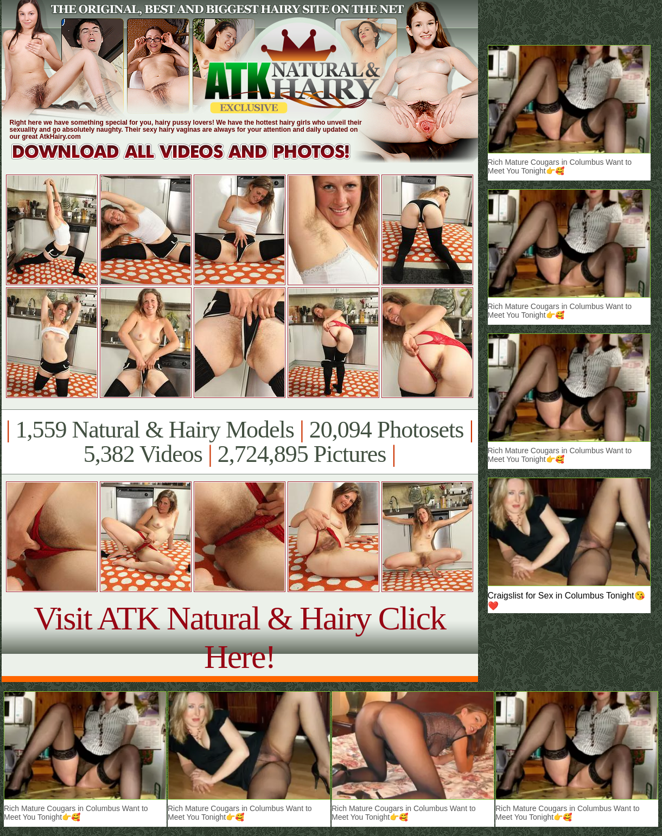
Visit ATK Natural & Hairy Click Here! (239, 637)
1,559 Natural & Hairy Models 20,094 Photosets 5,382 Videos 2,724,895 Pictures (239, 441)
